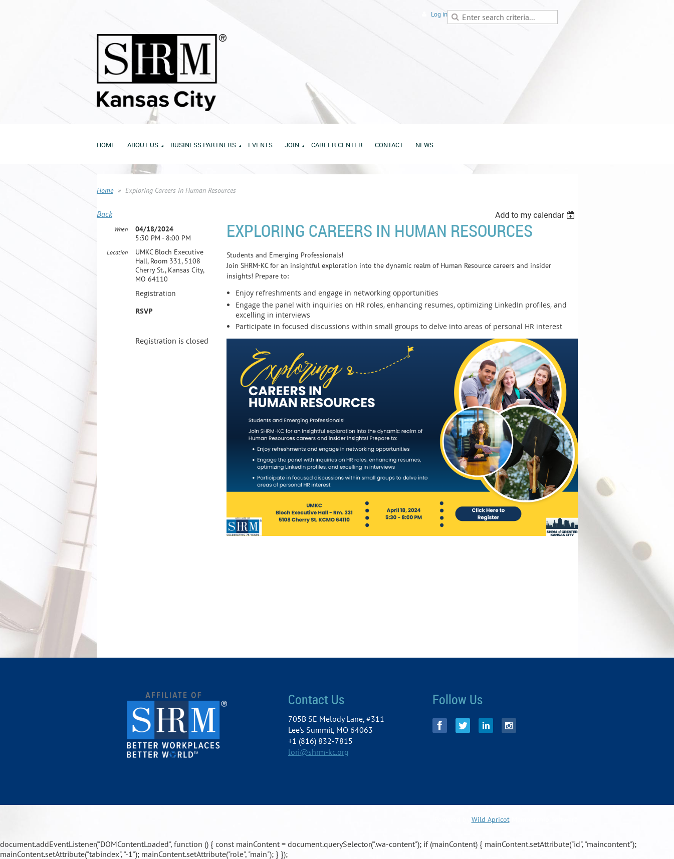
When (121, 229)
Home (105, 190)
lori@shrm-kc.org (318, 752)
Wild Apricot (491, 819)
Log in (439, 14)
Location (117, 252)
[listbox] (536, 215)
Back (104, 214)
